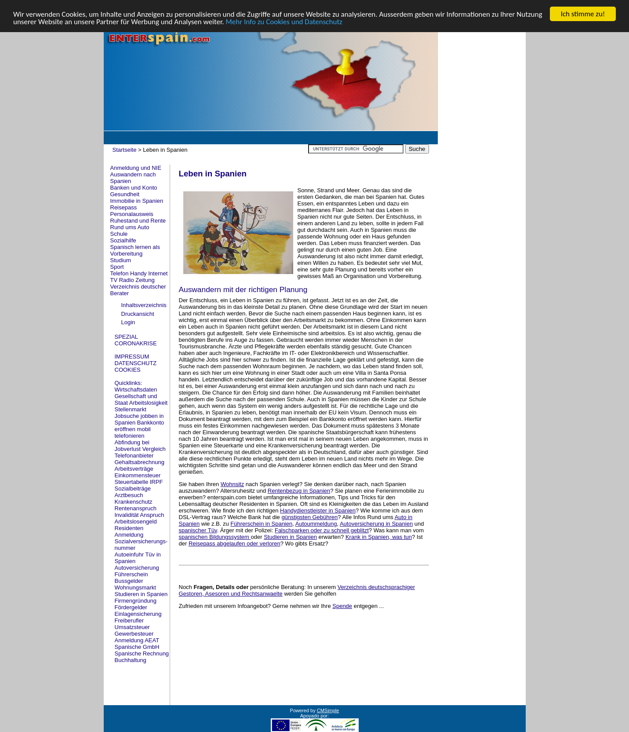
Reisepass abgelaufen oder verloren (234, 543)
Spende (342, 606)
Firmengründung (135, 600)
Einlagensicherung (138, 613)
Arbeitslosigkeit (148, 402)
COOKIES (128, 369)
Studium (120, 260)
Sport (117, 267)
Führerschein (131, 574)
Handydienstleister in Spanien (318, 510)
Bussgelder (129, 580)
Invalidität (127, 514)
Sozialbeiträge (133, 488)
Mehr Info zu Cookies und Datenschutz (283, 21)
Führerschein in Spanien (261, 523)
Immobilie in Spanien (137, 201)
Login (128, 322)
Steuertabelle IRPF (139, 481)
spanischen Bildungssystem (215, 537)
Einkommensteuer (138, 475)
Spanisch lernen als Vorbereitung (135, 250)
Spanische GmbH (137, 646)
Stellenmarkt (130, 409)
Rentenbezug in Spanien (299, 490)
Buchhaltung (130, 659)
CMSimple (328, 710)
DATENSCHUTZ (136, 362)
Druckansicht (137, 313)
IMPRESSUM (132, 356)
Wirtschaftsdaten (136, 389)
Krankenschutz (134, 501)
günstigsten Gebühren (309, 517)
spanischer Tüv (198, 530)
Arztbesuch (129, 494)
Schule (119, 234)
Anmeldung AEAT (137, 640)
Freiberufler (129, 620)
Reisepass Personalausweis (131, 210)
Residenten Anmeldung (129, 531)
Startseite (125, 149)
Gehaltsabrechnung (139, 461)
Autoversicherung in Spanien (376, 523)
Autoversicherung (137, 567)
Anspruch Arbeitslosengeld (139, 517)
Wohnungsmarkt (135, 587)
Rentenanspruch (135, 508)
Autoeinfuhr (129, 554)
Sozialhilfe (123, 240)
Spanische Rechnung (142, 653)
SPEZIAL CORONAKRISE (136, 339)
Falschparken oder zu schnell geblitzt (322, 530)
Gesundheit (125, 194)
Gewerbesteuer (134, 633)
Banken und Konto (133, 187)
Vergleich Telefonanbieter (140, 451)
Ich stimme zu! (583, 13)
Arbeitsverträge (134, 468)
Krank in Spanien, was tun (378, 537)
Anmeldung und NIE (135, 168)
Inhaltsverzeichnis (144, 305)
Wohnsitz (232, 484)
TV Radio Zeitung (132, 280)
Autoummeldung (316, 523)
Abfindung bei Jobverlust (132, 445)
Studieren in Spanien (141, 593)
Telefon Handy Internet (139, 273)
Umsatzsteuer (132, 626)
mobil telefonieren (133, 432)
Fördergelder (131, 607)
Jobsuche (127, 415)
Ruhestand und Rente (138, 220)
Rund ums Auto (129, 227)
